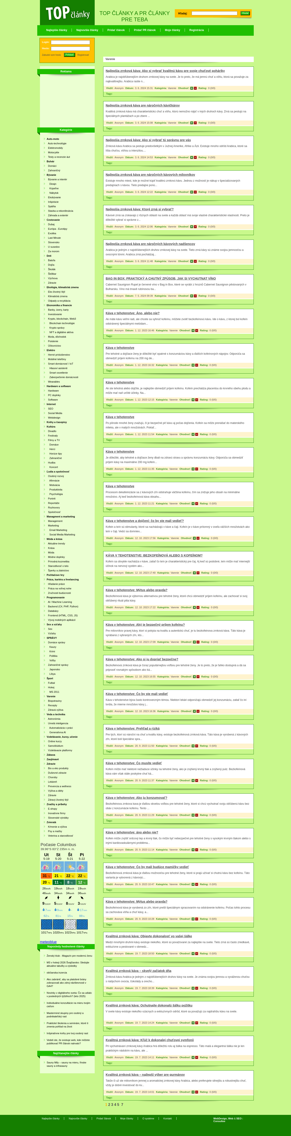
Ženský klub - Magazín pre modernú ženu (69, 955)
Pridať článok (116, 30)
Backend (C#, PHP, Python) (62, 606)
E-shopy (52, 808)
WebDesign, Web (223, 1118)
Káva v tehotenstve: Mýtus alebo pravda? (136, 590)
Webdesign (53, 417)
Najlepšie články (56, 30)
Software (52, 399)
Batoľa (51, 260)
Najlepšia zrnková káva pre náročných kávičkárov (143, 105)
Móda (50, 552)
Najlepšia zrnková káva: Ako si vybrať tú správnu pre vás (148, 140)
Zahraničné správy (57, 665)
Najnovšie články (87, 30)
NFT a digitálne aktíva (60, 332)
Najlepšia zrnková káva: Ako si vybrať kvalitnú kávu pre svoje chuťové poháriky (165, 71)
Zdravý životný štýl (57, 799)
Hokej (50, 687)
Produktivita (54, 489)
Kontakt (167, 1118)
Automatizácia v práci (60, 727)
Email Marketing (57, 530)
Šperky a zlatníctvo (58, 570)
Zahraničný (53, 170)
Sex (49, 629)
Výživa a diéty (55, 790)
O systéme (148, 1118)
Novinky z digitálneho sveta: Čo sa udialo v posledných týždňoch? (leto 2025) (69, 994)
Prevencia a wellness (59, 786)
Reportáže (53, 503)
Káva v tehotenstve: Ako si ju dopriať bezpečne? (142, 659)
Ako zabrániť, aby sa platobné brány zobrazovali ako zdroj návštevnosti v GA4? (66, 982)
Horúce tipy (54, 453)
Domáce (53, 444)
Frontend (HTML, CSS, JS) (62, 615)
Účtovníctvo (54, 345)
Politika (52, 656)
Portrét (51, 498)
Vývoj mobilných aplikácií (61, 620)
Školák (51, 269)
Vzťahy (51, 633)
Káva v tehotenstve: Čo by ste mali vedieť (137, 694)
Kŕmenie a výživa (57, 826)
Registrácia (196, 30)
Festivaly (52, 435)
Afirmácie (53, 480)
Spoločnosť (54, 512)
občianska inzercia (57, 972)
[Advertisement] (64, 101)
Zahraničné (54, 458)
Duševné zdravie (56, 772)
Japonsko (53, 669)
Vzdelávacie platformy (59, 750)
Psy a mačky (54, 831)
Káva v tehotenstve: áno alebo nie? (132, 832)
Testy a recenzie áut (58, 157)
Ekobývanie (54, 197)
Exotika (51, 233)
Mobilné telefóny (56, 359)
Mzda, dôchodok (56, 336)
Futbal (51, 683)
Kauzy (51, 647)
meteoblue (48, 942)
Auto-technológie (56, 143)
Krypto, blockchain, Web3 (61, 318)
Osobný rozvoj (55, 476)
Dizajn (51, 184)
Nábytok (53, 193)
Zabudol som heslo (51, 55)
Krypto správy (55, 327)
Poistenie (52, 341)
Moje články (172, 30)
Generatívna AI (56, 732)
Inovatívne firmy (56, 813)
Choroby (52, 777)
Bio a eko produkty (57, 768)
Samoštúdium (55, 745)
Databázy (53, 611)
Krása (51, 548)
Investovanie (54, 314)
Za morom (53, 251)
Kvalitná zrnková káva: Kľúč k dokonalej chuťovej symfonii (150, 1040)
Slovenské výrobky (58, 817)
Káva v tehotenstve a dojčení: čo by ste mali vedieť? (145, 521)
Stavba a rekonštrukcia (60, 210)
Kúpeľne (53, 188)
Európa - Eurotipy (57, 228)
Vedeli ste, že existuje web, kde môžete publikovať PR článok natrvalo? (68, 1042)
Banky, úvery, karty (58, 309)
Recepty (52, 705)
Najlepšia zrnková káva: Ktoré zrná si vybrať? (140, 209)
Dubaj (51, 224)
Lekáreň (52, 781)
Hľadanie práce (56, 584)
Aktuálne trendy (56, 543)
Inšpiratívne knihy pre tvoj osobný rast (67, 1033)
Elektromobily (55, 148)
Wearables (53, 381)
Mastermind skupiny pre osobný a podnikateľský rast (65, 1015)
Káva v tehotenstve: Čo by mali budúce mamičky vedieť (147, 867)
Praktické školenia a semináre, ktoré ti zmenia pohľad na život (67, 1025)
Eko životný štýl (56, 291)
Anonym (118, 88)
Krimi (51, 651)
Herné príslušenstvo (58, 354)
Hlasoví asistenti (57, 368)
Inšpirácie (53, 201)
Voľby (51, 660)
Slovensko (53, 242)
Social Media (54, 413)
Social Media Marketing (61, 534)
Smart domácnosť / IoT (60, 363)
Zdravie (51, 282)
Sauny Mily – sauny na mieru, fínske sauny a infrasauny (66, 1064)
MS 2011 (53, 692)
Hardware (53, 390)
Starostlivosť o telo (57, 566)
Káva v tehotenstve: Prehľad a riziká (133, 728)
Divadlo (51, 431)
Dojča (50, 264)
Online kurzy (54, 741)
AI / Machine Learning (59, 602)
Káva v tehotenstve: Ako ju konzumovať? (136, 798)
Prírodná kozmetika (58, 561)
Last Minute (54, 237)
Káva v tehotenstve (120, 348)
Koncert (52, 467)
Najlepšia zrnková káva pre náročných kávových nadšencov (150, 244)
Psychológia (55, 494)
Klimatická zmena (57, 296)
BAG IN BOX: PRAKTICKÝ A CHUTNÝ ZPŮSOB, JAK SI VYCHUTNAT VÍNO (161, 278)
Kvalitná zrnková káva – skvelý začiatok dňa (138, 971)
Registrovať (83, 55)
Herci (51, 449)
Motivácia (53, 485)
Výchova (52, 278)
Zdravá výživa (55, 709)
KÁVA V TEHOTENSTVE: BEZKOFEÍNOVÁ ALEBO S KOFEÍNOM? (154, 555)
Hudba (51, 462)
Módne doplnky (56, 557)
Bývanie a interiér (57, 179)
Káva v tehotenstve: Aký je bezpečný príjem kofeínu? (145, 624)
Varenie (172, 88)
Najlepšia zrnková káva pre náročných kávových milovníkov (150, 174)
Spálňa (51, 206)
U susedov (53, 246)
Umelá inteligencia (57, 723)
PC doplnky (54, 395)
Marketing (53, 525)
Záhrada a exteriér (57, 215)
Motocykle (53, 152)
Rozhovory (53, 507)
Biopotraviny (54, 700)
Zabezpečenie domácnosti (62, 377)
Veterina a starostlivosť (60, 835)
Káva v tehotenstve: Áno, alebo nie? (133, 313)
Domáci (51, 166)
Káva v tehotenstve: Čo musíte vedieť (134, 763)
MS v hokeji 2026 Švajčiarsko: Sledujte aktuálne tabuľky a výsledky (68, 964)
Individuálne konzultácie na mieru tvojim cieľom (68, 1005)
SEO (50, 408)
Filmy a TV (53, 440)
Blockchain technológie (61, 323)
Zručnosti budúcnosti (59, 593)
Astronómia (53, 718)
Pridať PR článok (145, 30)
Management (54, 521)
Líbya (51, 674)
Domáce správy (56, 642)
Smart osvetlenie (57, 372)
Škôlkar (51, 273)
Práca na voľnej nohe (59, 588)
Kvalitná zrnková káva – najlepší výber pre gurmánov (145, 1074)
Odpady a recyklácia (58, 300)
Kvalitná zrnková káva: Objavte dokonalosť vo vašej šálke (149, 936)
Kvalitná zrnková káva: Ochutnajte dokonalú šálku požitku (149, 1005)
